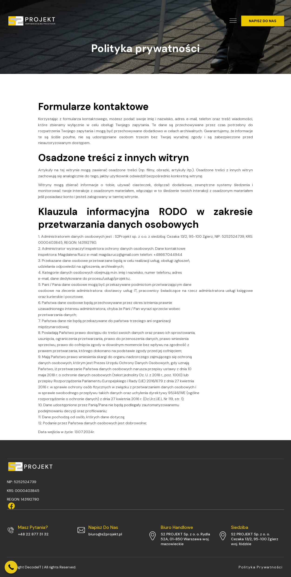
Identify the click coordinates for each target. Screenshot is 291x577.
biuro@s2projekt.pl (105, 534)
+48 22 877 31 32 (33, 534)
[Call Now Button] (11, 567)
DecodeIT (33, 567)
